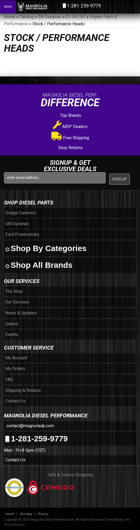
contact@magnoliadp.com (29, 425)
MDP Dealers (70, 126)
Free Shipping (70, 137)
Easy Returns (70, 147)
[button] (113, 6)
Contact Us (15, 459)
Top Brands (70, 115)
